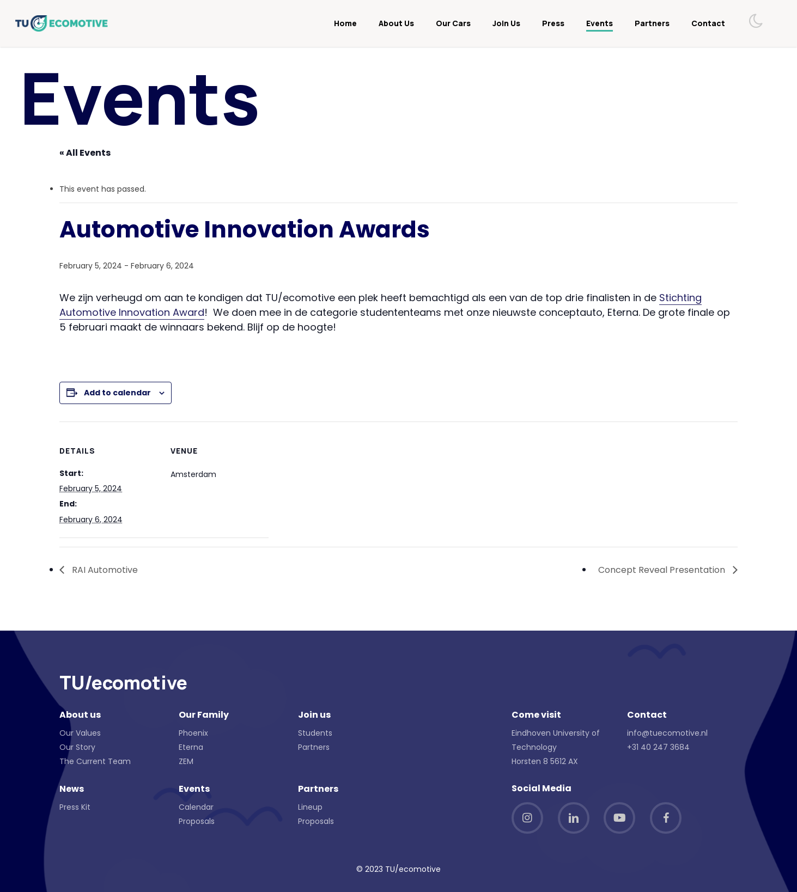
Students (315, 733)
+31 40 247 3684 (658, 747)
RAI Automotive (104, 570)
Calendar (196, 807)
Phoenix (193, 733)
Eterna (191, 747)
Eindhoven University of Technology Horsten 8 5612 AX (556, 747)
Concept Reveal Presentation (662, 570)
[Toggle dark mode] (756, 20)
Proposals (197, 821)
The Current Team (95, 761)
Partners (314, 747)
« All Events (85, 152)
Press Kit (74, 807)
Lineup (310, 807)
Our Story (77, 747)
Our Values (80, 733)
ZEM (186, 761)
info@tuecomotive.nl (667, 733)
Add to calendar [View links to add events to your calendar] (117, 392)
